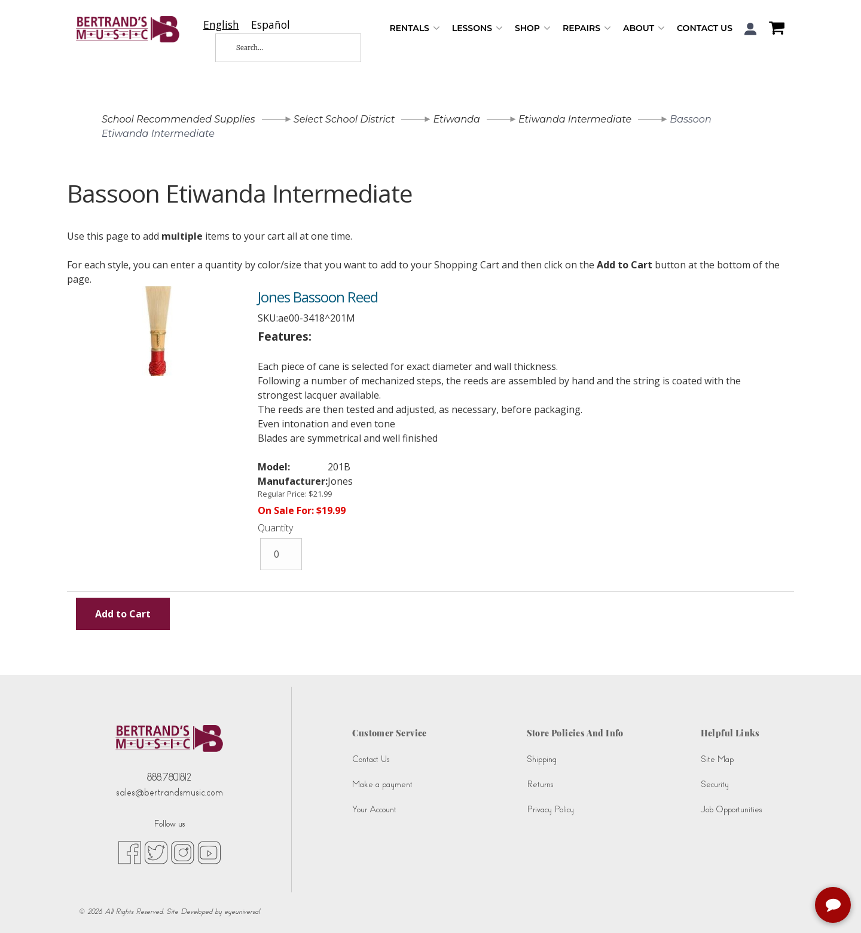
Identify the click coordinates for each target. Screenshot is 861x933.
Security (715, 784)
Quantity (275, 527)
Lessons (477, 28)
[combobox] (221, 25)
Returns (540, 784)
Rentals (414, 28)
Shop (533, 28)
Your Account (374, 809)
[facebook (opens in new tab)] (129, 851)
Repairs (587, 28)
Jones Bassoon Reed (318, 297)
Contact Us (704, 28)
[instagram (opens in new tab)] (182, 851)
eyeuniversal (241, 911)
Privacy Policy (550, 809)
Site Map (717, 759)
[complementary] (834, 906)
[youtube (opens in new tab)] (209, 851)
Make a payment (382, 784)
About (644, 28)
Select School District (344, 119)
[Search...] (278, 48)
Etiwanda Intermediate (574, 119)
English (221, 25)
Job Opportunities (731, 809)
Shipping (542, 759)
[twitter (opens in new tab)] (156, 851)
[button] (750, 29)
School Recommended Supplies (178, 119)
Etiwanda (456, 119)
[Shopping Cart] (773, 29)
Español (270, 25)
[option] (270, 25)
